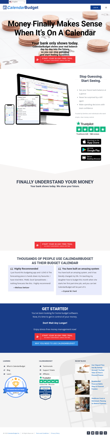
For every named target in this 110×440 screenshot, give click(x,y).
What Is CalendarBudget (16, 366)
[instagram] (99, 1)
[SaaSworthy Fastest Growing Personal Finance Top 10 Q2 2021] (45, 387)
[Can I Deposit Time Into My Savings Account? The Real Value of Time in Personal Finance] (82, 369)
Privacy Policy (55, 433)
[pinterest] (102, 1)
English (13, 2)
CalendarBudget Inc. (14, 433)
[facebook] (91, 1)
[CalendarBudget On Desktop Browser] (91, 156)
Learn (9, 374)
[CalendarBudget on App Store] (91, 139)
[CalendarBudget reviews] (49, 377)
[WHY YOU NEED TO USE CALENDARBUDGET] (55, 343)
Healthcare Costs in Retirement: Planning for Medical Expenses (99, 400)
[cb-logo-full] (20, 6)
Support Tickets (49, 370)
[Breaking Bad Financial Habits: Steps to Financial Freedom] (82, 387)
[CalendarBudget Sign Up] (55, 59)
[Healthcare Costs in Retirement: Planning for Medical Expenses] (82, 404)
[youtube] (95, 1)
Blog (8, 370)
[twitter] (106, 1)
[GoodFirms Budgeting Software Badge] (15, 377)
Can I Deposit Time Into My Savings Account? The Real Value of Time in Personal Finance (98, 370)
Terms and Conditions (42, 433)
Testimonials (48, 366)
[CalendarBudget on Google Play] (91, 147)
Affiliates (46, 374)
